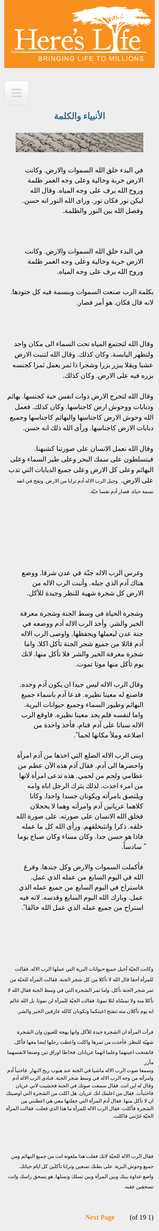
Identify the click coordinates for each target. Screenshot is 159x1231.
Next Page (99, 1217)
